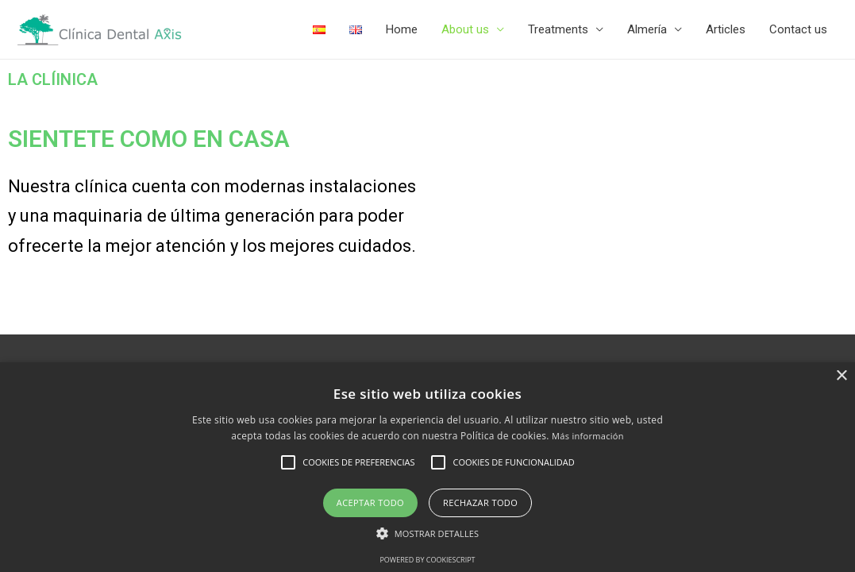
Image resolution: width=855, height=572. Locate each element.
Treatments (558, 29)
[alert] (427, 467)
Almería (647, 29)
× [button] (841, 376)
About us (465, 29)
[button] (427, 533)
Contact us (798, 29)
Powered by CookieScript (427, 560)
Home (402, 29)
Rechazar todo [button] (480, 502)
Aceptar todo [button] (370, 502)
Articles (725, 29)
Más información (588, 436)
